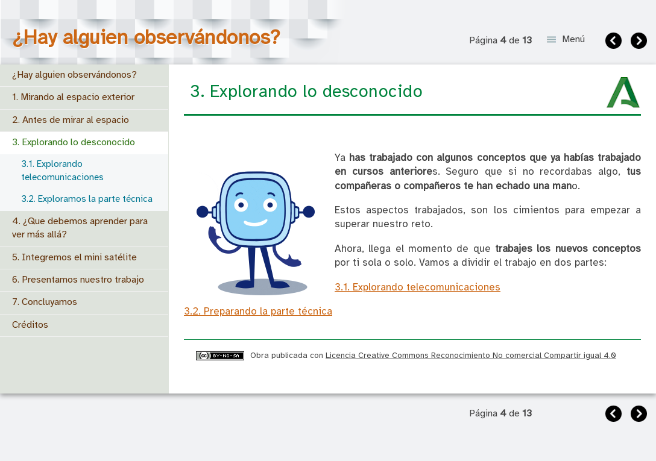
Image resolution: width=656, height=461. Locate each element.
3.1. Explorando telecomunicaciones (62, 171)
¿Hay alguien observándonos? (74, 75)
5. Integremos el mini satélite (74, 257)
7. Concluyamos (44, 302)
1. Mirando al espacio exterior (73, 97)
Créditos (30, 325)
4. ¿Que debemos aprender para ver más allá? (80, 228)
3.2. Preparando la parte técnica (258, 312)
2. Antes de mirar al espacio (70, 120)
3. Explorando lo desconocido (73, 142)
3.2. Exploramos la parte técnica (87, 199)
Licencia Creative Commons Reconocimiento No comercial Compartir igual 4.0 (471, 355)
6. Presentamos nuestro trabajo (78, 280)
